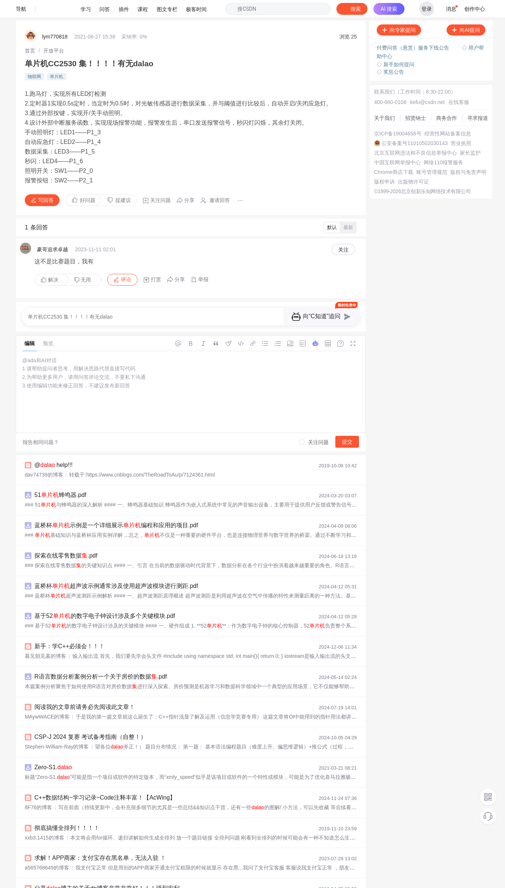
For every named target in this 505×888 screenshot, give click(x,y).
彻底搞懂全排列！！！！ (66, 810)
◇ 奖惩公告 (390, 54)
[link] (30, 33)
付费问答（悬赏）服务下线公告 (414, 30)
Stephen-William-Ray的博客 (57, 729)
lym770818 (55, 19)
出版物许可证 (413, 164)
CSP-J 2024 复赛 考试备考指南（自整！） (90, 719)
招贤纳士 (415, 100)
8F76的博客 (38, 790)
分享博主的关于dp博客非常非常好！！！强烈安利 (107, 870)
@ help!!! (53, 447)
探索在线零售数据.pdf (66, 538)
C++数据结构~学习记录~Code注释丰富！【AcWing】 (105, 780)
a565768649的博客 (47, 850)
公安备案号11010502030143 (415, 125)
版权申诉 (384, 164)
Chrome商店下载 (393, 154)
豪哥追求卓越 (52, 232)
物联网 (34, 58)
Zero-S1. (53, 749)
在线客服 (458, 84)
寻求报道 (477, 100)
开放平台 (53, 33)
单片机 (56, 58)
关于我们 (384, 100)
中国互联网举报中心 (397, 145)
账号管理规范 (431, 154)
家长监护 (470, 135)
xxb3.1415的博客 (44, 820)
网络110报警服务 (443, 145)
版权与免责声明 (468, 154)
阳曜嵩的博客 (40, 880)
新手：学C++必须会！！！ (69, 628)
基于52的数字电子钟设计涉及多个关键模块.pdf (104, 598)
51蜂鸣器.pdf (60, 477)
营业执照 (461, 125)
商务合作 (446, 100)
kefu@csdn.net (427, 84)
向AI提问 (466, 12)
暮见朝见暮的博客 (45, 638)
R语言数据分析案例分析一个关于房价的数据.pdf (100, 659)
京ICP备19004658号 (397, 116)
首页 (30, 33)
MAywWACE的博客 (47, 699)
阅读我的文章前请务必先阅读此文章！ (84, 689)
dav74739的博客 (44, 457)
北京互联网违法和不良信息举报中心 (415, 135)
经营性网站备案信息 (447, 116)
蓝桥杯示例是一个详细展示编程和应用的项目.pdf (116, 507)
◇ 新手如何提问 (395, 47)
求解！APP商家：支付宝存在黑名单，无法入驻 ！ (100, 840)
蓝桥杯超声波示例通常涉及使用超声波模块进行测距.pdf (116, 568)
